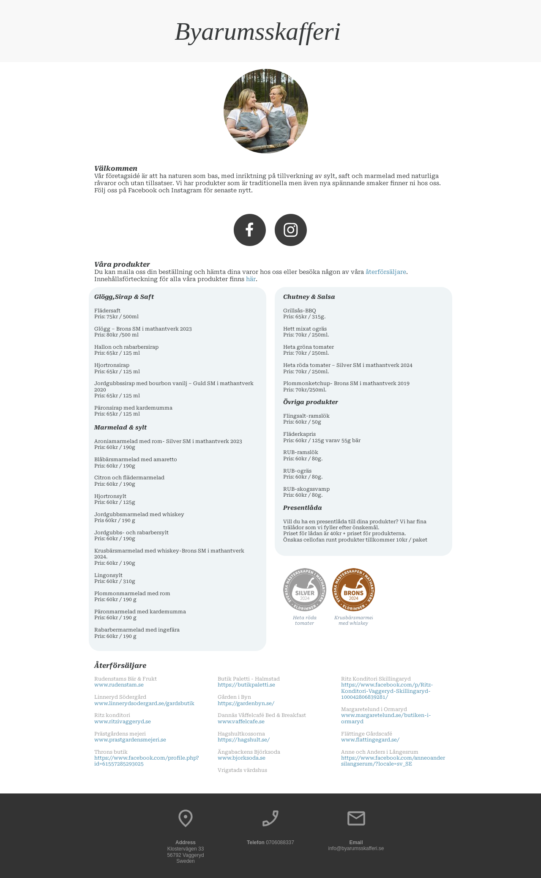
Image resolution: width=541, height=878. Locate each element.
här (251, 279)
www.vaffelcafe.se (241, 722)
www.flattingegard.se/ (370, 740)
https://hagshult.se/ (244, 740)
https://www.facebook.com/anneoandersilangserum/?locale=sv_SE (393, 761)
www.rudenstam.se (119, 685)
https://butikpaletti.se (246, 685)
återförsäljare (386, 271)
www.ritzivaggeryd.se (122, 722)
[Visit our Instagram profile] (291, 230)
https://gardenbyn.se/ (246, 703)
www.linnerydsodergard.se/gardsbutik (144, 703)
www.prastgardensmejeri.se (130, 740)
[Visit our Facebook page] (250, 230)
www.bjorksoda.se (241, 758)
